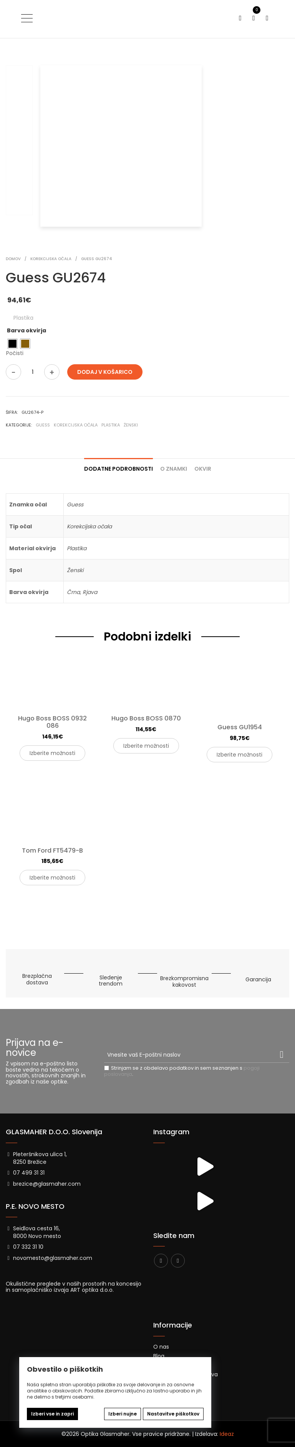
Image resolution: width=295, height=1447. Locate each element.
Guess (43, 425)
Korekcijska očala (76, 425)
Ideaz (227, 1434)
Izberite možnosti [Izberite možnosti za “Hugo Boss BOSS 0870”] (146, 746)
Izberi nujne (122, 1413)
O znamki (173, 469)
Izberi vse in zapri (52, 1413)
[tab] (118, 466)
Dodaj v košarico (105, 372)
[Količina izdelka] (32, 372)
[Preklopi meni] (27, 18)
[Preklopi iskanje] (240, 18)
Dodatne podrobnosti (118, 469)
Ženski (131, 425)
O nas (161, 1347)
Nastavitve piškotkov (173, 1413)
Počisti (14, 353)
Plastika (110, 425)
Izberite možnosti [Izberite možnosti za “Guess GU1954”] (239, 754)
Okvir (202, 469)
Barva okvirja (26, 330)
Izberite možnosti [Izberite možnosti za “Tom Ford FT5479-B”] (52, 877)
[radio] (12, 343)
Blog (158, 1356)
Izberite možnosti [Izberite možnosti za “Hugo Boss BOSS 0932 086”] (52, 753)
